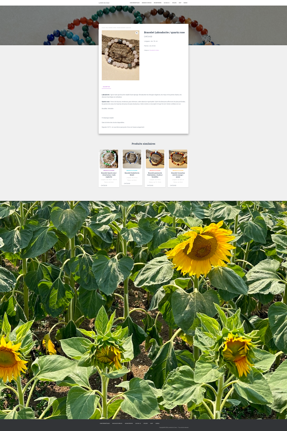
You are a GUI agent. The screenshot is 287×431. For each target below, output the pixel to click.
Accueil (103, 27)
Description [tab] (106, 86)
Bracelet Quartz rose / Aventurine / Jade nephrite (109, 175)
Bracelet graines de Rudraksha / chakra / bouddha (155, 175)
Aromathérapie (157, 2)
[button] (136, 32)
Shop (180, 2)
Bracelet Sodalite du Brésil (132, 174)
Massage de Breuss (146, 2)
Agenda (185, 2)
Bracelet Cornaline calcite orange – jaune (178, 175)
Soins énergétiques (135, 2)
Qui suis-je (167, 2)
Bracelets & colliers (112, 27)
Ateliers (174, 2)
